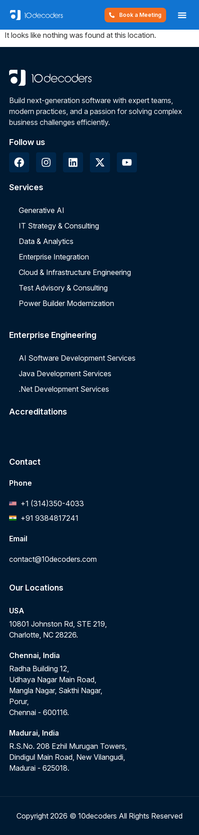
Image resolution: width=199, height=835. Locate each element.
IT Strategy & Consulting (59, 225)
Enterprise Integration (54, 256)
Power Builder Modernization (66, 303)
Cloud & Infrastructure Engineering (75, 272)
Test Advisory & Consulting (63, 287)
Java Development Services (65, 373)
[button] (182, 15)
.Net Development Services (64, 389)
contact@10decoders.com (53, 559)
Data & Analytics (46, 241)
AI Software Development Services (77, 358)
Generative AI (41, 210)
